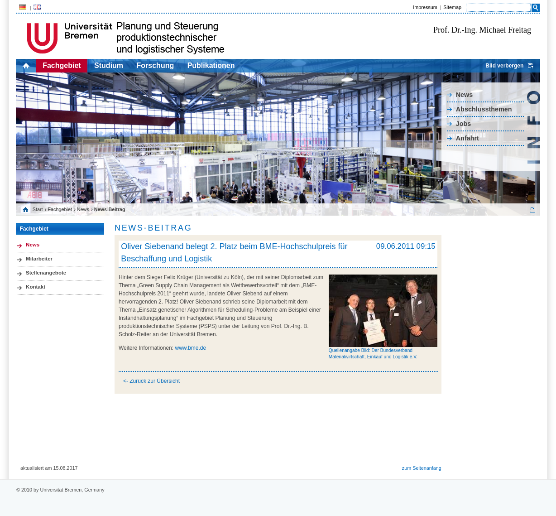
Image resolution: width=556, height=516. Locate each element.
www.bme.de (190, 348)
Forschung (155, 65)
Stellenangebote (46, 272)
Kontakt (35, 286)
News (464, 94)
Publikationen (211, 65)
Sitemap (452, 7)
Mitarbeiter (39, 258)
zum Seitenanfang (421, 468)
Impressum (425, 7)
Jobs (463, 123)
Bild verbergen (504, 66)
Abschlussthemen (484, 109)
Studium (108, 65)
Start (38, 209)
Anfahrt (467, 138)
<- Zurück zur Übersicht (151, 381)
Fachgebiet (62, 65)
